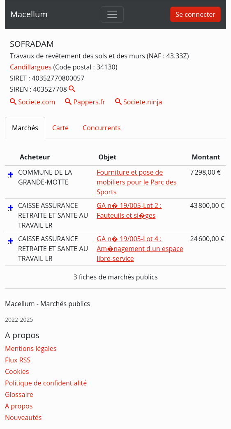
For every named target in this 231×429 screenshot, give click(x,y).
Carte (60, 127)
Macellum (29, 14)
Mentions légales (30, 348)
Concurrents (101, 127)
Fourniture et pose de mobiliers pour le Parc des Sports (136, 182)
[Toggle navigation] (112, 14)
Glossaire (19, 394)
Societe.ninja (138, 101)
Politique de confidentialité (46, 382)
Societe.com (32, 101)
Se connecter (195, 14)
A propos (18, 406)
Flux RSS (17, 359)
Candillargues (31, 67)
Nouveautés (23, 417)
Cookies (17, 371)
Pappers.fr (85, 101)
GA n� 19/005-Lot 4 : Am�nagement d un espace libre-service (140, 248)
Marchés (25, 127)
